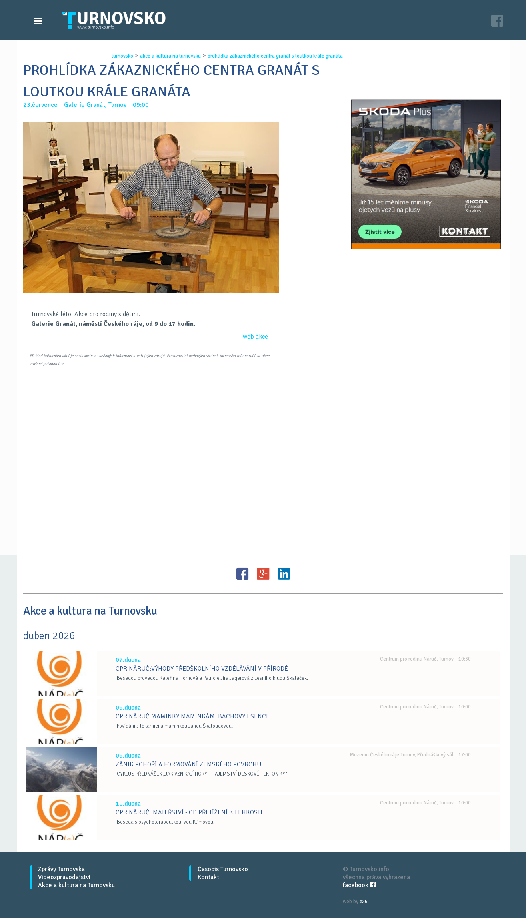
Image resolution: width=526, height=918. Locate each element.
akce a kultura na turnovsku (170, 56)
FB (242, 573)
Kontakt (208, 877)
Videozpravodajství (64, 877)
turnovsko (122, 56)
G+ (263, 573)
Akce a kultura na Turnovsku (76, 885)
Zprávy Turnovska (61, 869)
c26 (364, 901)
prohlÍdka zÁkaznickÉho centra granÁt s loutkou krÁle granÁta (275, 56)
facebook (359, 885)
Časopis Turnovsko (223, 869)
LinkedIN (284, 573)
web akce (255, 337)
